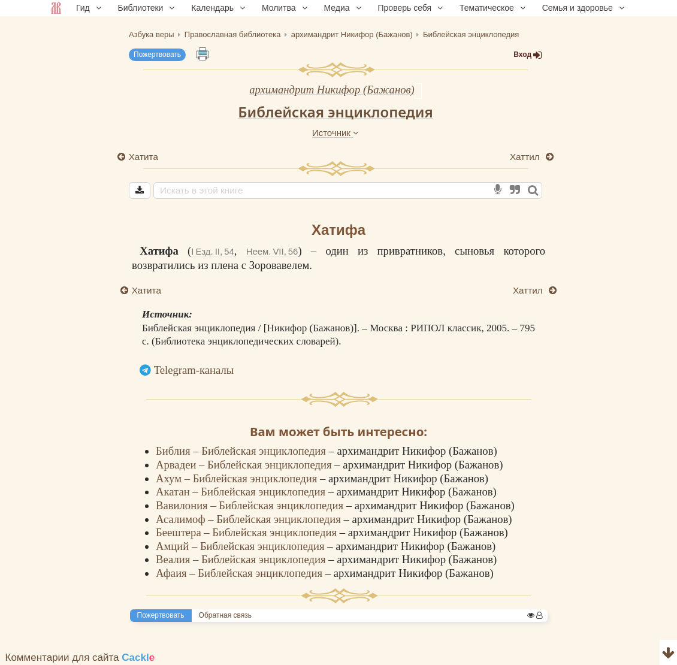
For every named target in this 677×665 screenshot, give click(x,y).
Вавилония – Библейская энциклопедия (251, 505)
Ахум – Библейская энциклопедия (238, 478)
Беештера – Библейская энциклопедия (248, 532)
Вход (527, 55)
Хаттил (526, 157)
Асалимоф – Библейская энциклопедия (249, 519)
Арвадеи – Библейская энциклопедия (245, 464)
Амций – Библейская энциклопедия (241, 546)
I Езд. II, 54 (212, 251)
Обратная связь (225, 615)
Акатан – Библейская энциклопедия (242, 491)
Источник (335, 133)
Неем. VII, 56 (272, 251)
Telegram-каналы (194, 370)
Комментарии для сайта (80, 657)
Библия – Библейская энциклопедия (242, 451)
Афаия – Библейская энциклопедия (240, 573)
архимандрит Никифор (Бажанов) (332, 89)
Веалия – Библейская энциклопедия (242, 559)
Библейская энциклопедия (335, 112)
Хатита (143, 157)
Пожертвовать (157, 54)
